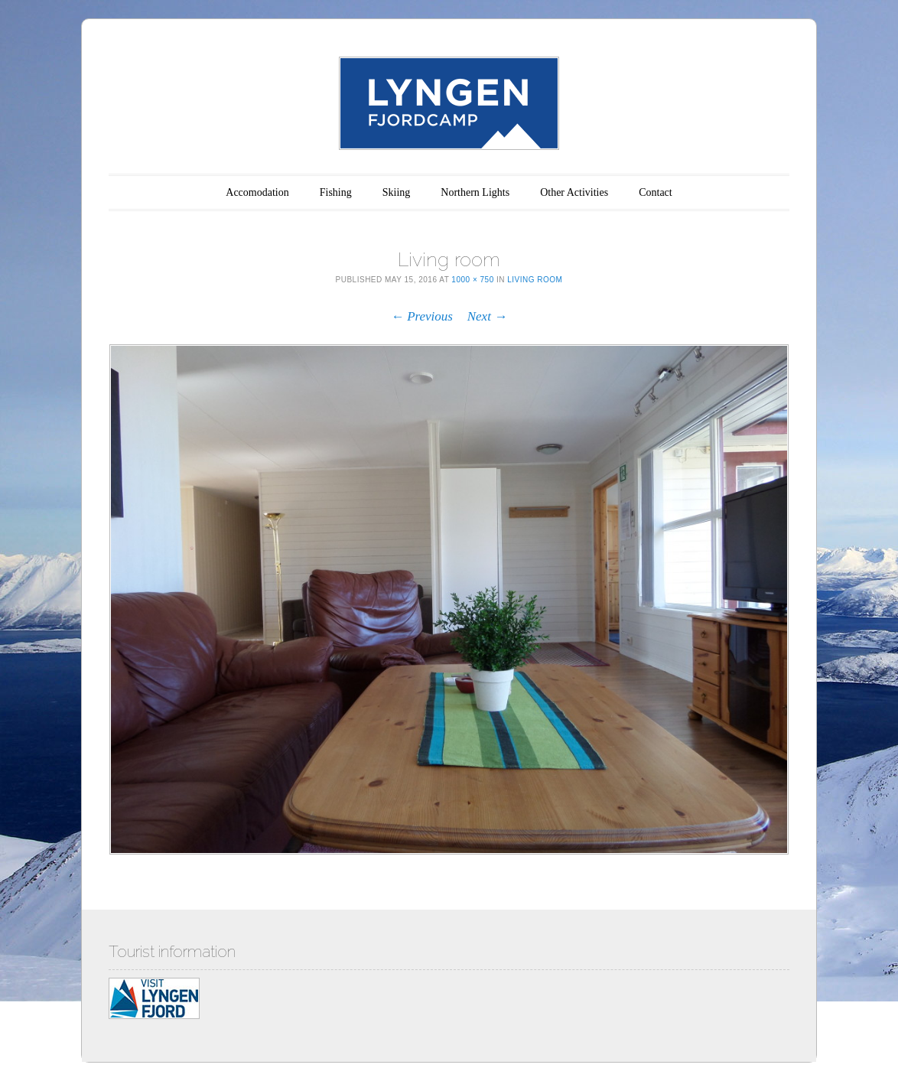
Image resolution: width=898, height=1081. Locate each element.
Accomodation (257, 192)
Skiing (396, 192)
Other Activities (574, 192)
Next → (487, 316)
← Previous (422, 316)
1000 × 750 (472, 279)
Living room (534, 279)
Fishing (336, 192)
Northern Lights (475, 192)
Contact (655, 192)
